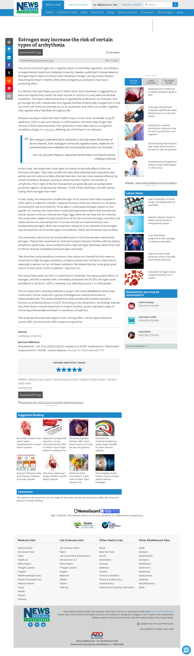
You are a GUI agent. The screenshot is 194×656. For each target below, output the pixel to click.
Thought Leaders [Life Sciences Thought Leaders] (68, 575)
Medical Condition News (92, 379)
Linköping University (29, 336)
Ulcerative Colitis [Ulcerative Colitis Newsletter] (147, 404)
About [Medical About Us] (102, 556)
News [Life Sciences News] (62, 560)
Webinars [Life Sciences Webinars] (64, 583)
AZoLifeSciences (147, 591)
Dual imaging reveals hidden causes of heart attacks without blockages (107, 486)
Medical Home (53, 4)
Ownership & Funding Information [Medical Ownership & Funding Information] (116, 595)
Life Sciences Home (78, 4)
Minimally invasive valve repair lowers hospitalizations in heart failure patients (29, 451)
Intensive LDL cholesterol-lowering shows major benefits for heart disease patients (106, 452)
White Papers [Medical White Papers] (24, 571)
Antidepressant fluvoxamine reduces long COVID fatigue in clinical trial (162, 164)
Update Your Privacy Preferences (155, 631)
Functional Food (26, 560)
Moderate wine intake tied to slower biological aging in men (162, 91)
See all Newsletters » (136, 433)
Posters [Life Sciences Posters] (63, 591)
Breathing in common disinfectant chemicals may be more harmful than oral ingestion (162, 130)
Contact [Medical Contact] (103, 579)
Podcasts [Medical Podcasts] (22, 607)
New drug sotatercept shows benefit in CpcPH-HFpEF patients (55, 484)
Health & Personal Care (29, 587)
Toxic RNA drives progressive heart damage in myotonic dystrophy (161, 326)
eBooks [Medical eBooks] (21, 599)
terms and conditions (162, 619)
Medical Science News (40, 379)
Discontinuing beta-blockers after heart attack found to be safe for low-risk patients (81, 451)
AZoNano (143, 560)
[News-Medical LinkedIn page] (43, 632)
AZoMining (144, 579)
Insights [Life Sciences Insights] (64, 579)
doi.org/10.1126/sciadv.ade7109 (86, 350)
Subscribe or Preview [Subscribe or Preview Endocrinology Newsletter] (148, 393)
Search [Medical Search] (102, 564)
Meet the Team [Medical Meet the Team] (107, 560)
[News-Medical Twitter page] (37, 632)
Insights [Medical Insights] (22, 579)
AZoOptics (144, 567)
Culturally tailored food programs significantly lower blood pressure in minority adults (162, 112)
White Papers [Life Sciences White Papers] (66, 571)
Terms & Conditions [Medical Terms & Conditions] (109, 583)
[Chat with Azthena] (186, 649)
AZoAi (142, 595)
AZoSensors (145, 575)
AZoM (142, 556)
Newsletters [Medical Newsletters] (105, 567)
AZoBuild (143, 587)
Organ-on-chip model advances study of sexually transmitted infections (161, 344)
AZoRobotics (145, 571)
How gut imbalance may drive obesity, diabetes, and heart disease (29, 484)
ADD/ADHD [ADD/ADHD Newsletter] (144, 419)
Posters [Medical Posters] (21, 603)
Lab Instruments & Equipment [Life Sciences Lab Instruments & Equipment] (75, 564)
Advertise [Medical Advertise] (104, 575)
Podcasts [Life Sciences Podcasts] (64, 595)
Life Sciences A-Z (68, 567)
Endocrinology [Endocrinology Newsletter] (146, 390)
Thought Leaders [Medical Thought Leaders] (26, 575)
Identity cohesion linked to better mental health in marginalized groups (161, 308)
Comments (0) (25, 387)
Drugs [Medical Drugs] (21, 595)
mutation (48, 129)
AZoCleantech (146, 564)
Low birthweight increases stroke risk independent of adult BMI (161, 289)
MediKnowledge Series (29, 583)
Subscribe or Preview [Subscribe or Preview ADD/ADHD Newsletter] (148, 422)
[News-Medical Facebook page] (30, 632)
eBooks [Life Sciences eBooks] (63, 587)
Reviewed (114, 52)
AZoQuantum (145, 583)
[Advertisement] (69, 407)
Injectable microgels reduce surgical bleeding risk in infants (162, 362)
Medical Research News (66, 379)
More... (167, 12)
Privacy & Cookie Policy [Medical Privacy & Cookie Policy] (110, 587)
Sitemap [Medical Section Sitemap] (103, 571)
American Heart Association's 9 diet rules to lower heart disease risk (79, 486)
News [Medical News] (20, 564)
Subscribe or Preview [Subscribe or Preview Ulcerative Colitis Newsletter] (148, 407)
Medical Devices (26, 591)
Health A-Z (23, 567)
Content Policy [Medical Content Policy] (106, 591)
